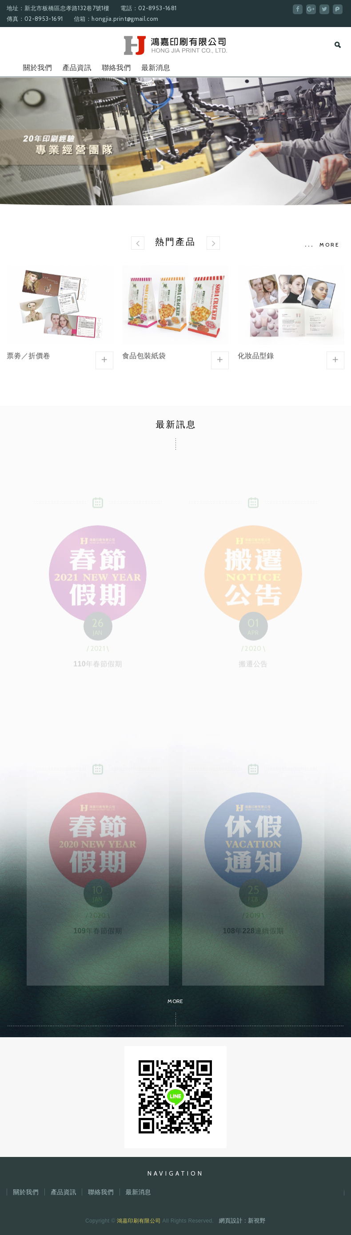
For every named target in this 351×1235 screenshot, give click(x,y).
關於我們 (37, 67)
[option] (175, 141)
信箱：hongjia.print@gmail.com (116, 18)
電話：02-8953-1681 (148, 8)
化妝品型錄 (291, 318)
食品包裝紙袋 (175, 318)
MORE (329, 244)
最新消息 (155, 67)
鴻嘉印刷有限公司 (176, 45)
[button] (137, 243)
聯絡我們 (116, 67)
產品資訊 (76, 67)
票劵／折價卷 (60, 318)
